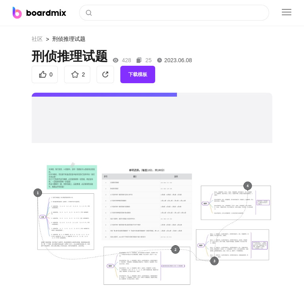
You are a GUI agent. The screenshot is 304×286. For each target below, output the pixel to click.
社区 (37, 39)
